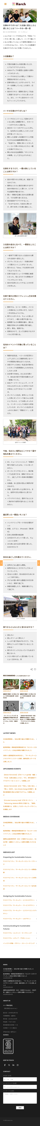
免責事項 (5, 1035)
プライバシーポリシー (9, 1032)
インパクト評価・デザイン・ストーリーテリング (19, 943)
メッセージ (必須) (20, 1091)
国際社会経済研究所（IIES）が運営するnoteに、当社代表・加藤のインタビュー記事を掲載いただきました (19, 842)
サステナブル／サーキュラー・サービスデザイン (19, 905)
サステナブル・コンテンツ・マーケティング (17, 933)
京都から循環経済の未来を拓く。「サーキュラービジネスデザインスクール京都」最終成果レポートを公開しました (19, 759)
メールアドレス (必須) (20, 1083)
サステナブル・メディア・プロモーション (16, 938)
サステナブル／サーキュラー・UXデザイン (17, 919)
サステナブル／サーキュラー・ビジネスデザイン (19, 900)
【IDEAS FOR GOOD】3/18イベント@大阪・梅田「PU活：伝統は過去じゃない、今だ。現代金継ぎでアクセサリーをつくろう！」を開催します (19, 778)
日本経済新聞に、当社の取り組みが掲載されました (18, 969)
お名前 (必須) (20, 1076)
